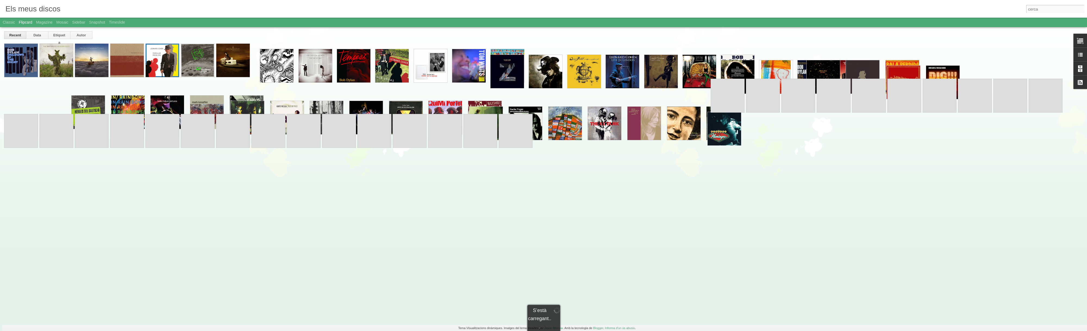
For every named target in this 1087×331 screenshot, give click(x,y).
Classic (9, 22)
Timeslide (117, 22)
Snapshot (97, 22)
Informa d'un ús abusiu (620, 328)
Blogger (598, 328)
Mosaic (62, 22)
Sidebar (78, 22)
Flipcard (25, 22)
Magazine (44, 22)
